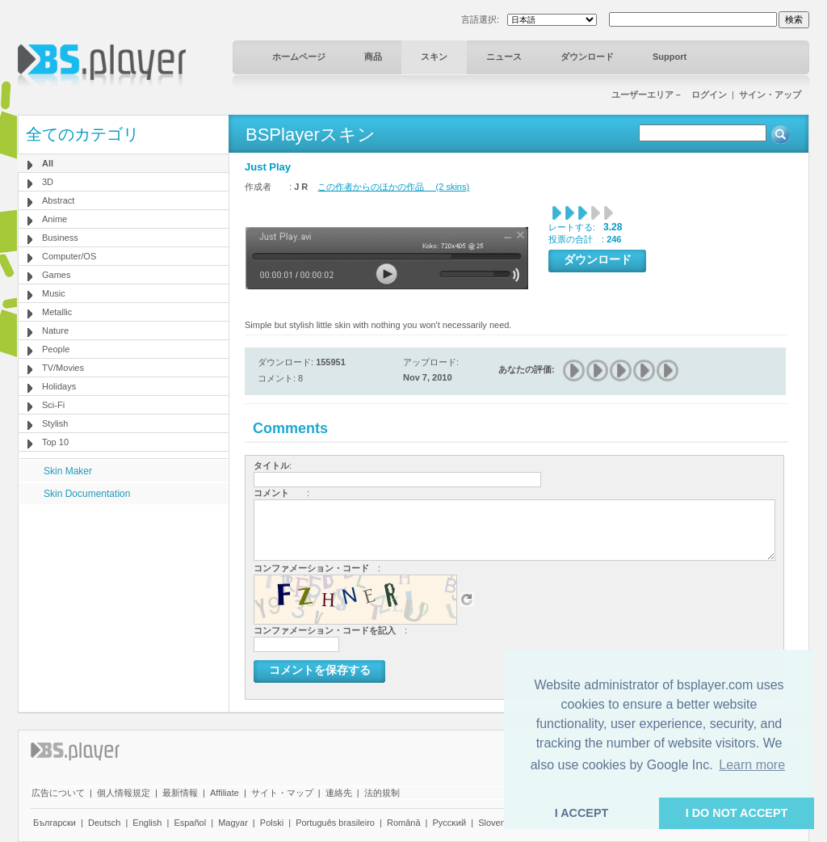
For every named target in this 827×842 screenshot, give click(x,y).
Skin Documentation (87, 493)
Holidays (59, 386)
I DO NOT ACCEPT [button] (737, 812)
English (147, 822)
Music (53, 293)
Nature (55, 330)
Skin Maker (68, 471)
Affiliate (224, 793)
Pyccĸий (450, 822)
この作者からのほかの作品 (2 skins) (393, 187)
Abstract (58, 200)
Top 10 (55, 442)
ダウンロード (587, 56)
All (47, 163)
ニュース (504, 56)
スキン (434, 56)
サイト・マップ (282, 793)
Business (60, 237)
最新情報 (180, 793)
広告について (58, 793)
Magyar (233, 822)
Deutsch (104, 822)
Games (56, 275)
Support (669, 56)
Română (404, 822)
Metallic (57, 312)
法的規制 (382, 793)
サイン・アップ (770, 94)
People (55, 349)
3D (47, 182)
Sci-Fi (53, 405)
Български (54, 822)
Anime (54, 219)
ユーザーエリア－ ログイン (669, 94)
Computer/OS (69, 256)
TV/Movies (63, 368)
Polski (271, 822)
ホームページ (298, 56)
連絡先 (338, 793)
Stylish (55, 423)
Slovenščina (502, 822)
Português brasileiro (335, 822)
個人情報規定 (123, 793)
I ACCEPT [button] (582, 812)
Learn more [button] (752, 765)
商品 (373, 56)
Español (190, 822)
